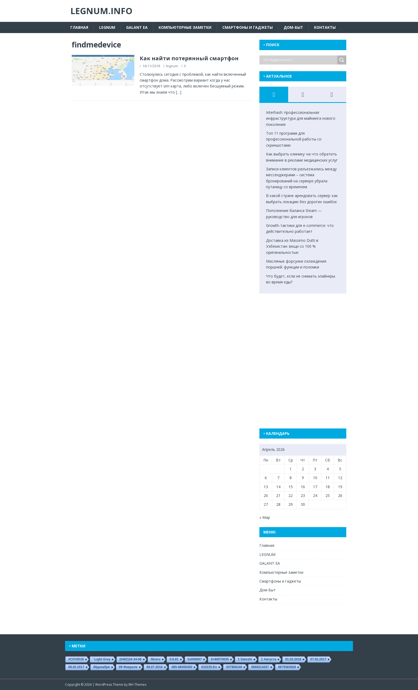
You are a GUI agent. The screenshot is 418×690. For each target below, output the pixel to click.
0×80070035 (220, 659)
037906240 (234, 667)
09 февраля (128, 667)
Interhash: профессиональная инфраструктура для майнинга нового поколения (300, 118)
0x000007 (195, 659)
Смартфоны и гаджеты (247, 27)
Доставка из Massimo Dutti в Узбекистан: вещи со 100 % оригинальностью (292, 246)
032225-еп (209, 667)
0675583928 (287, 667)
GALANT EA (137, 27)
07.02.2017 (318, 659)
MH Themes (137, 684)
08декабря (101, 667)
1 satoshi (245, 659)
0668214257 (260, 667)
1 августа (268, 659)
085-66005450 (182, 667)
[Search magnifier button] (341, 60)
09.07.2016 (155, 667)
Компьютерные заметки (185, 27)
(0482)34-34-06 (130, 659)
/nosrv (155, 659)
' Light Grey (101, 659)
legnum (172, 65)
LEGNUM (107, 27)
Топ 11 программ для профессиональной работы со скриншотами (293, 139)
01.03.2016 (293, 659)
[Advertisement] (307, 353)
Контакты (325, 27)
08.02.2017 (76, 667)
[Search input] (299, 60)
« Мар (264, 517)
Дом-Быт (293, 27)
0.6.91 (174, 659)
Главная (79, 27)
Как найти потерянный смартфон (189, 58)
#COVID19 (76, 659)
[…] (178, 92)
